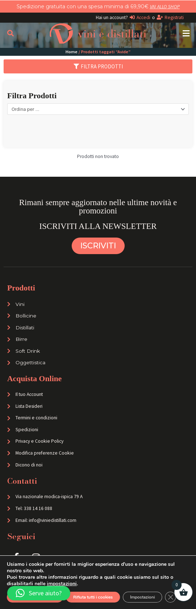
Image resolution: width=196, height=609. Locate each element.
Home (71, 51)
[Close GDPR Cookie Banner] (170, 597)
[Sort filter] (98, 109)
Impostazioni (142, 597)
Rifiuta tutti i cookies (93, 597)
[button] (186, 33)
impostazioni (62, 584)
